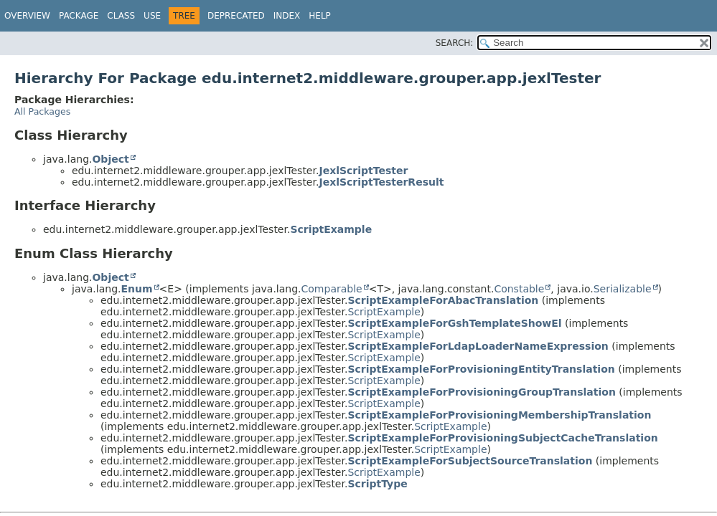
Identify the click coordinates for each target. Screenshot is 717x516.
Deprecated (236, 16)
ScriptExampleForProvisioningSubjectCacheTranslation (502, 438)
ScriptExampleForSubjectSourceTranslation (469, 461)
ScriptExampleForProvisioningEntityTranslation (480, 369)
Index (287, 16)
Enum (136, 289)
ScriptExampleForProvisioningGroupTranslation (481, 392)
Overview (27, 16)
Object (110, 159)
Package (78, 16)
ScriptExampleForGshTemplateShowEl (454, 323)
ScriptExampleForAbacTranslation (442, 300)
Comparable (331, 289)
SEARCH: (455, 43)
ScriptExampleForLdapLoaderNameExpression (477, 346)
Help (320, 16)
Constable (519, 289)
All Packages (42, 111)
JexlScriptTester (363, 170)
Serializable (623, 289)
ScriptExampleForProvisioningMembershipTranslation (499, 415)
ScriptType (377, 483)
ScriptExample (331, 229)
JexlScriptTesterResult (381, 182)
